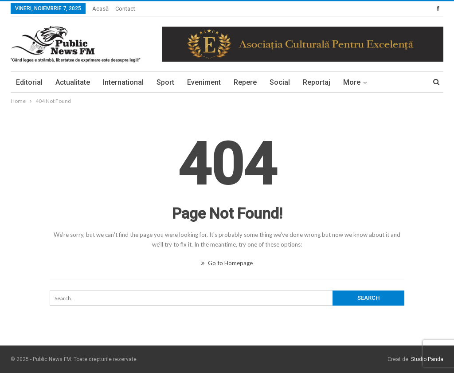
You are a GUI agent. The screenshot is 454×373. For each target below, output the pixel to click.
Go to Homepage (227, 263)
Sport (165, 82)
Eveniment (204, 82)
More (351, 82)
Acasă (100, 8)
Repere (245, 82)
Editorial (29, 82)
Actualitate (72, 82)
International (123, 82)
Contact (125, 8)
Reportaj (316, 82)
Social (280, 82)
